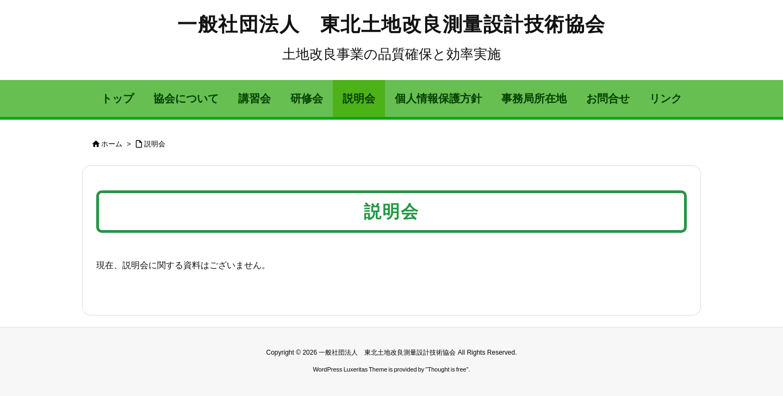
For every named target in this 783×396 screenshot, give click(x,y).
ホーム (111, 144)
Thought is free (446, 369)
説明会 (154, 144)
